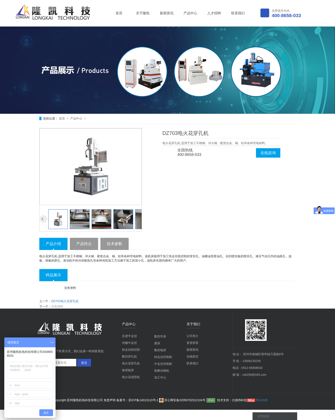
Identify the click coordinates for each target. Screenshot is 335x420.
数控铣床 (160, 350)
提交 (84, 362)
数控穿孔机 (129, 356)
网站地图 (262, 400)
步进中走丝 (129, 336)
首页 (119, 13)
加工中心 (160, 377)
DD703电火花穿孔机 (65, 301)
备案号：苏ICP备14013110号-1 (137, 400)
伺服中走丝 (129, 343)
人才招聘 (214, 13)
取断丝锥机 (161, 370)
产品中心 (190, 13)
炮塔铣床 (128, 370)
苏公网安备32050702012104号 (182, 400)
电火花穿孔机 (131, 363)
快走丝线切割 (131, 349)
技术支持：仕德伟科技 (232, 400)
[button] (43, 219)
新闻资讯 (166, 13)
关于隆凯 (143, 13)
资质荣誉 (192, 343)
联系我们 (238, 13)
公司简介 (192, 336)
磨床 (157, 343)
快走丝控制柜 (163, 357)
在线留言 (192, 356)
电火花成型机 (131, 377)
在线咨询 (268, 153)
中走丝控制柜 (163, 363)
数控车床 (160, 336)
